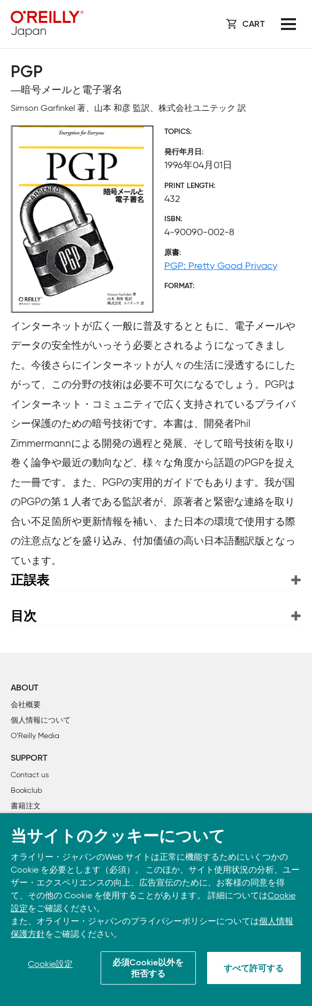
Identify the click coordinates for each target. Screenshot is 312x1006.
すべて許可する (254, 969)
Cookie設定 (50, 964)
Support (29, 758)
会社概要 (26, 704)
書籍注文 (26, 805)
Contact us (30, 774)
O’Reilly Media (35, 735)
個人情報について (41, 720)
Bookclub (26, 790)
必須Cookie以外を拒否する (148, 969)
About (25, 688)
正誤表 (30, 580)
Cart (253, 24)
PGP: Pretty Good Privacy (220, 266)
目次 (23, 616)
